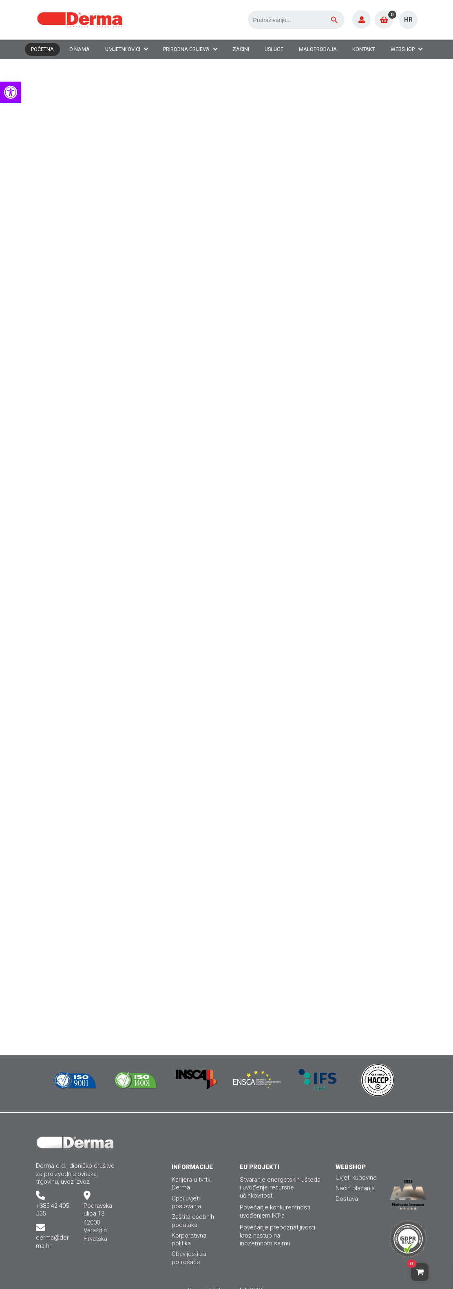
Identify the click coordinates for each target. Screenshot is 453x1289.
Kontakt (363, 49)
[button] (10, 92)
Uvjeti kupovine (356, 1177)
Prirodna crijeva (186, 49)
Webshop (403, 49)
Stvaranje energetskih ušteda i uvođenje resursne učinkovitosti (280, 1187)
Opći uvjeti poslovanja (186, 1202)
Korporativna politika (189, 1239)
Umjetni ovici (122, 49)
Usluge (274, 49)
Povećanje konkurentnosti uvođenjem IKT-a (275, 1211)
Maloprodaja (318, 49)
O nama (79, 49)
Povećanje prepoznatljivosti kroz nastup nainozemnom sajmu (277, 1235)
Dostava (347, 1198)
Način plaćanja (355, 1188)
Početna (42, 49)
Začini (240, 49)
